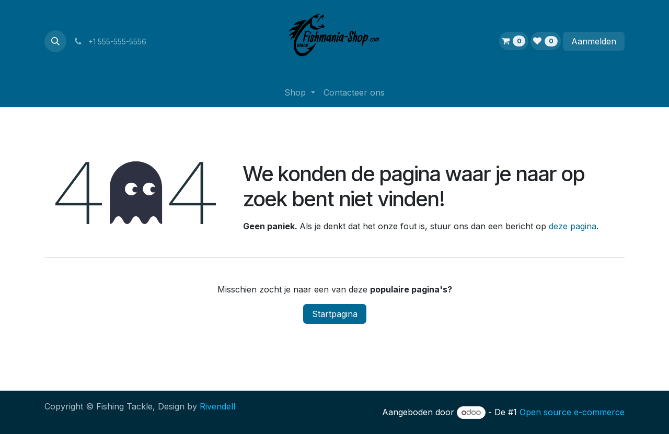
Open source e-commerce (572, 412)
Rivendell (217, 406)
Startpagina (334, 314)
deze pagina (572, 226)
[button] (55, 41)
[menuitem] (299, 92)
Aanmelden (593, 41)
